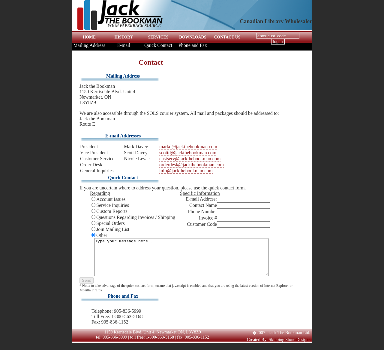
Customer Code (202, 224)
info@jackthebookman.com (186, 170)
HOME (89, 37)
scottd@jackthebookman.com (187, 152)
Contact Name (203, 205)
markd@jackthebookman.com (188, 146)
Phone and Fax (192, 45)
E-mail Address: (201, 198)
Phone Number (202, 211)
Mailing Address (89, 45)
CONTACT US (227, 37)
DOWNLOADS (192, 37)
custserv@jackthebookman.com (189, 158)
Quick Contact (158, 45)
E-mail (123, 45)
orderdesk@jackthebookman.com (191, 164)
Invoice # (208, 217)
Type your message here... (186, 260)
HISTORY (124, 37)
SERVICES (158, 37)
